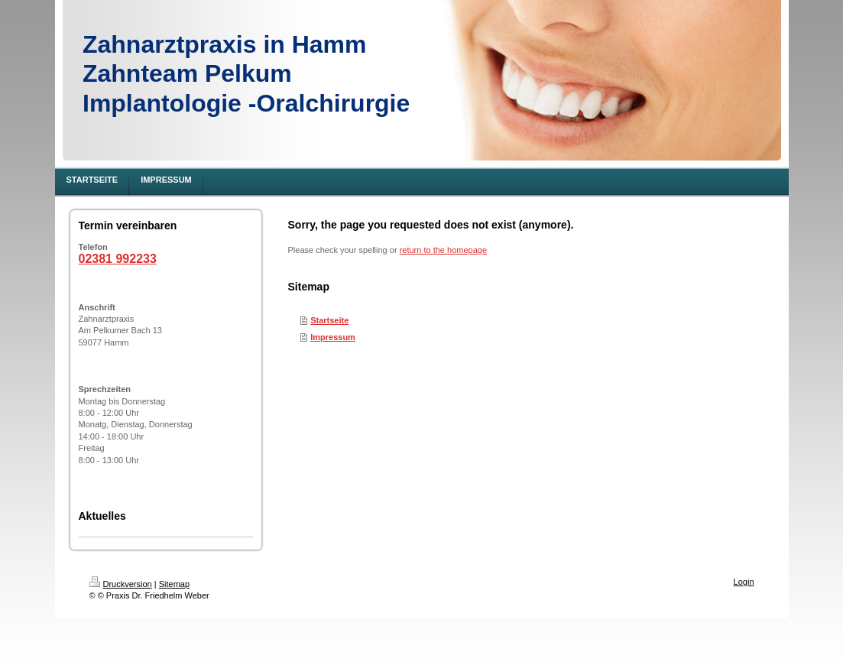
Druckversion (120, 584)
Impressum (332, 337)
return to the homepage (443, 250)
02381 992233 (118, 258)
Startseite (329, 320)
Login (744, 581)
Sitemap (174, 584)
